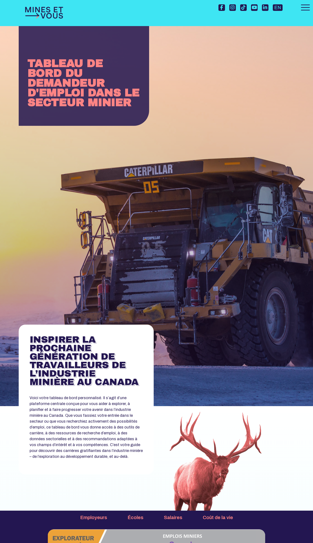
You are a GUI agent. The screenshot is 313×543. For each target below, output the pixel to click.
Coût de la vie (218, 517)
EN (277, 7)
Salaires (173, 517)
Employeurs (93, 517)
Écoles (135, 517)
